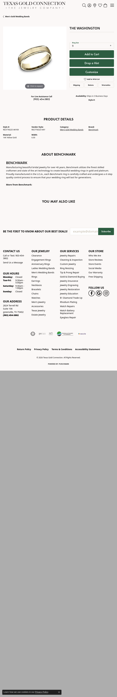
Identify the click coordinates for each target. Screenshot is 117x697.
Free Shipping (95, 276)
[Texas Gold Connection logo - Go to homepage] (34, 5)
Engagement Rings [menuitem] (41, 259)
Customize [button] (91, 72)
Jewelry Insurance (69, 280)
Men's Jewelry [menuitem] (39, 302)
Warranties (106, 85)
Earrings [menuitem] (36, 280)
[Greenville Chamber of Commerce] (65, 334)
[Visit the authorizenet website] (33, 334)
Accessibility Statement (87, 349)
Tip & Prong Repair (69, 272)
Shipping (76, 85)
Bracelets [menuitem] (36, 289)
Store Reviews (95, 259)
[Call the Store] (11, 315)
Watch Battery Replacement (67, 312)
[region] (34, 58)
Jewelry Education (69, 293)
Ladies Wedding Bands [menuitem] (43, 268)
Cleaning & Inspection (71, 259)
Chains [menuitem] (35, 293)
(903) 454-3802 (41, 99)
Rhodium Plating (68, 302)
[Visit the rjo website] (51, 334)
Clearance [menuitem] (37, 255)
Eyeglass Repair (68, 317)
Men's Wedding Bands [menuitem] (43, 272)
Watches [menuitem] (36, 297)
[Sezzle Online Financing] (82, 334)
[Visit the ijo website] (42, 334)
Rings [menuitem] (34, 276)
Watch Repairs (67, 306)
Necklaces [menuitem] (37, 285)
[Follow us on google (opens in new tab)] (99, 293)
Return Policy (24, 349)
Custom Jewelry (68, 264)
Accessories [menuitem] (37, 306)
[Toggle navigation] (112, 5)
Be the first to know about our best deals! (35, 231)
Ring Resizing (67, 268)
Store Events (94, 264)
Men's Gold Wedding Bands (17, 16)
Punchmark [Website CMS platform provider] (64, 364)
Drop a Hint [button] (92, 63)
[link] (95, 5)
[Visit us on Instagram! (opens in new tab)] (106, 293)
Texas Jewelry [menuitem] (38, 310)
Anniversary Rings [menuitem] (41, 264)
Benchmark (93, 129)
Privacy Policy (41, 349)
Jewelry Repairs (68, 255)
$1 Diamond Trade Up (71, 297)
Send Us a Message (13, 262)
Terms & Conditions (62, 349)
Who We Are (94, 255)
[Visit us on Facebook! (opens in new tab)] (91, 293)
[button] (84, 5)
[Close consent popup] (59, 692)
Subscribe (106, 231)
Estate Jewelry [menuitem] (39, 314)
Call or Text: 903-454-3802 (13, 257)
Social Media (94, 268)
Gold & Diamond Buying (72, 276)
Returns (91, 85)
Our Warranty (95, 272)
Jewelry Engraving (69, 285)
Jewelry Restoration (70, 289)
